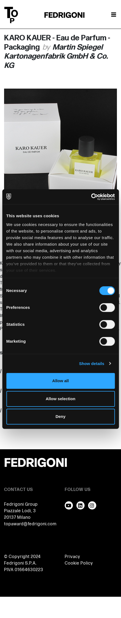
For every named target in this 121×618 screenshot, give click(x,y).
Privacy (72, 556)
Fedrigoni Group (21, 504)
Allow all (60, 380)
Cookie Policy (79, 563)
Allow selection (60, 398)
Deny (60, 416)
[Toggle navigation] (114, 15)
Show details (91, 363)
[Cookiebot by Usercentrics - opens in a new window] (91, 196)
